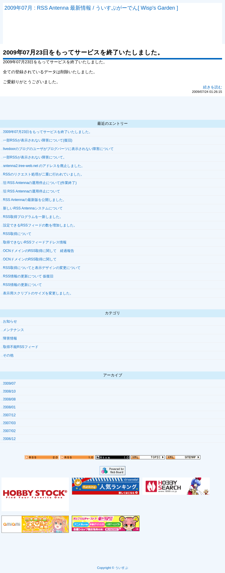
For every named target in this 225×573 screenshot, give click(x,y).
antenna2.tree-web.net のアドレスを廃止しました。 (44, 166)
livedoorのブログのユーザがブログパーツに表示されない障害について (58, 149)
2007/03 (9, 423)
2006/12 (9, 439)
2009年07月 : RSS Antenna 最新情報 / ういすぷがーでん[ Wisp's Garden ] (91, 8)
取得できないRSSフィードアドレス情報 (35, 242)
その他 (8, 355)
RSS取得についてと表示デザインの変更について (42, 268)
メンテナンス (13, 330)
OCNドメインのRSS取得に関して (30, 259)
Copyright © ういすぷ (112, 567)
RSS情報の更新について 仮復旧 (28, 276)
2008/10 (9, 391)
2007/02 (9, 431)
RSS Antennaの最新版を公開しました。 (34, 200)
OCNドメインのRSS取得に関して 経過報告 (38, 251)
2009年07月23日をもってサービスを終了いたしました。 (47, 132)
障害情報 (10, 338)
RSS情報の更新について (22, 285)
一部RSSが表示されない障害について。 (35, 157)
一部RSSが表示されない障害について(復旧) (37, 140)
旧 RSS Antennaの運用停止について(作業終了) (39, 183)
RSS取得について (17, 234)
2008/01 (9, 407)
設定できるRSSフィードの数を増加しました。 (40, 225)
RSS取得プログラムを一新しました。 (33, 217)
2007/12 (9, 415)
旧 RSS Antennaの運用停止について (31, 191)
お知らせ (10, 321)
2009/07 (9, 383)
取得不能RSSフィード (20, 347)
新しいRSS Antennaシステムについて (33, 208)
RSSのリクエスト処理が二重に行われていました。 (43, 174)
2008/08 (9, 399)
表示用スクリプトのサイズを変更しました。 (38, 293)
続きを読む (212, 87)
